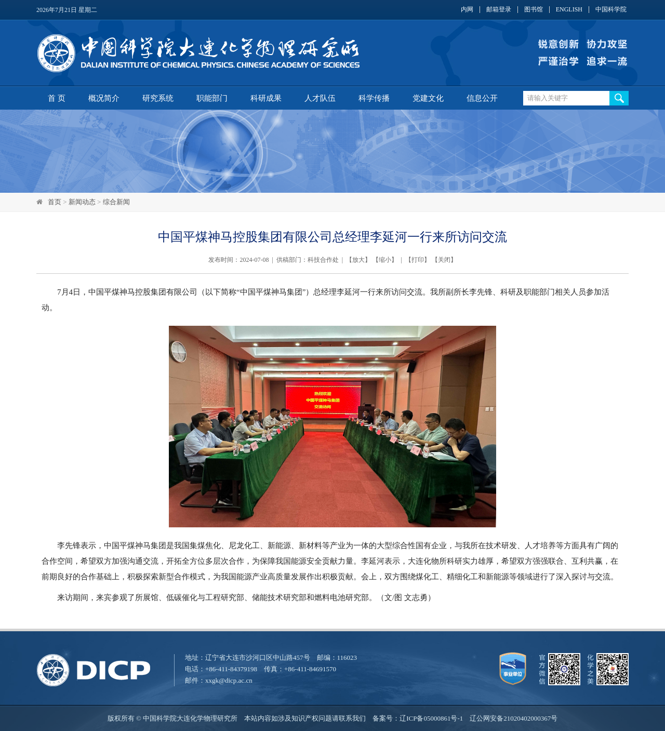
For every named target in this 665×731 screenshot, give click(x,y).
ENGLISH (569, 9)
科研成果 (266, 98)
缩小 (385, 259)
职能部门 (212, 98)
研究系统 (158, 98)
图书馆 (533, 9)
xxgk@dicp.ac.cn (228, 680)
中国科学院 (611, 9)
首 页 (56, 98)
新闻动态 (82, 202)
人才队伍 (320, 98)
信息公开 (482, 98)
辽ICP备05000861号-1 (431, 718)
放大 (358, 259)
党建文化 (428, 98)
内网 (467, 9)
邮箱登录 (498, 9)
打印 (417, 259)
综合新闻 (116, 202)
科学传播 (374, 98)
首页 (54, 202)
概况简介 (103, 98)
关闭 (444, 259)
